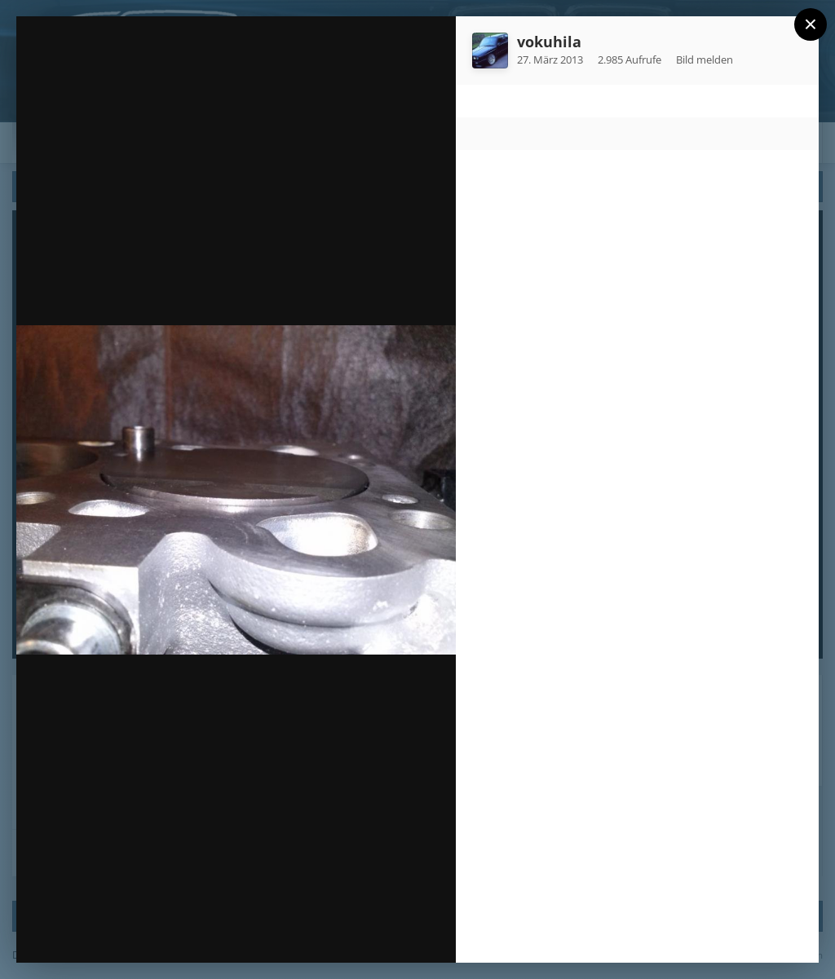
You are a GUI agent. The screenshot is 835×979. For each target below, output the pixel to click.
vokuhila (549, 41)
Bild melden (704, 59)
